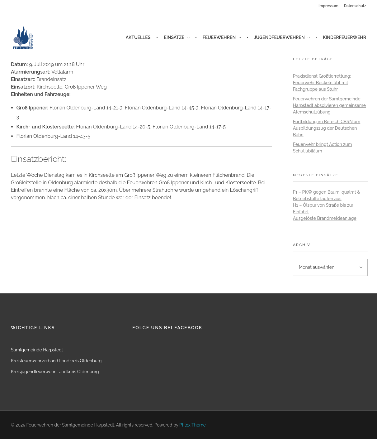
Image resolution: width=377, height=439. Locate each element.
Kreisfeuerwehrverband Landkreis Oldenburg (56, 360)
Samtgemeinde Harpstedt (37, 349)
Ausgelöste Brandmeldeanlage (324, 218)
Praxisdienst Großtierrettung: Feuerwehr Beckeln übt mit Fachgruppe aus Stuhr (322, 83)
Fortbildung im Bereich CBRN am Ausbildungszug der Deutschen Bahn (326, 128)
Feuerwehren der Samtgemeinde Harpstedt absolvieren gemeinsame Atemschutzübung (329, 105)
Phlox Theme (192, 424)
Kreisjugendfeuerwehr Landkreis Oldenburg (55, 371)
